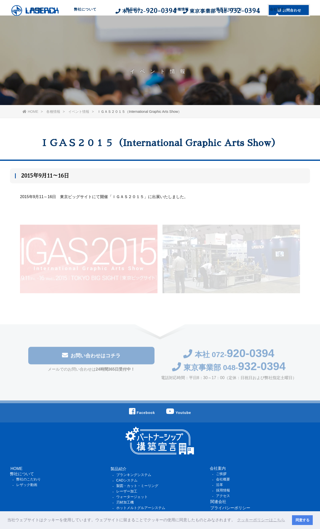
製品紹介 (133, 29)
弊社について (85, 29)
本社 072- (228, 356)
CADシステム (127, 480)
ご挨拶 (221, 474)
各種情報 (181, 29)
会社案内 (277, 29)
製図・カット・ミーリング (137, 486)
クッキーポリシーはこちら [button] (261, 520)
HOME (37, 29)
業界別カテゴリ (229, 29)
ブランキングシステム (133, 475)
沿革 (219, 485)
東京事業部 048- (229, 369)
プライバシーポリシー (230, 508)
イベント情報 (78, 112)
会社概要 (223, 479)
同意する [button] (303, 520)
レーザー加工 (126, 491)
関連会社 (218, 501)
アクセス (223, 496)
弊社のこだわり (28, 479)
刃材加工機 (125, 502)
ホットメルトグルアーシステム (140, 508)
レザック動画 (26, 485)
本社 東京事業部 (187, 11)
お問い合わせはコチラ (91, 356)
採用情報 (223, 490)
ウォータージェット (132, 497)
